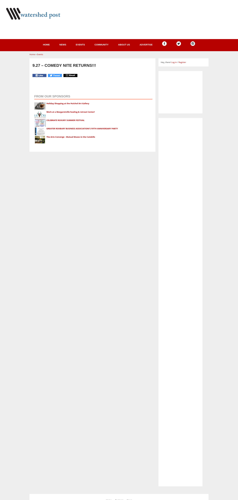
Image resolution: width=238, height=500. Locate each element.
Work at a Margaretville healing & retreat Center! (70, 112)
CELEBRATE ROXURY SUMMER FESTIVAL (65, 120)
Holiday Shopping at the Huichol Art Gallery (67, 103)
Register (182, 62)
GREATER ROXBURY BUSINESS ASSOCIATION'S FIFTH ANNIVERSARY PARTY (82, 128)
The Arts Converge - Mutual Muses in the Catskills (70, 137)
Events (80, 44)
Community (101, 44)
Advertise (146, 44)
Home (46, 44)
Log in (174, 62)
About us (124, 44)
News (62, 44)
